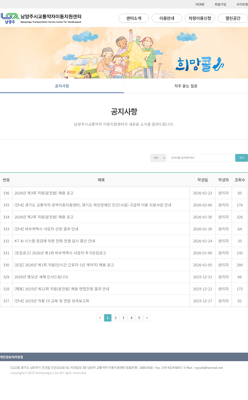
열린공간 (232, 18)
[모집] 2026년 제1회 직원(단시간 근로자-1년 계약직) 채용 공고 (64, 264)
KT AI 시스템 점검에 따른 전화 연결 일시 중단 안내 (54, 240)
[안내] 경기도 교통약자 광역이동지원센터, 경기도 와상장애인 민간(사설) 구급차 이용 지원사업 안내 (92, 204)
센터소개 (133, 18)
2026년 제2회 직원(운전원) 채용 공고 (44, 216)
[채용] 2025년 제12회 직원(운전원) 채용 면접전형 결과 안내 (61, 288)
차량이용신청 (200, 18)
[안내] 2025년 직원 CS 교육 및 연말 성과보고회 (51, 300)
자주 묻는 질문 (186, 85)
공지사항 (62, 85)
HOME (200, 4)
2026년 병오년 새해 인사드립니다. (41, 276)
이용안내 (166, 18)
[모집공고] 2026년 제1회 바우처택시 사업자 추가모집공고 (60, 252)
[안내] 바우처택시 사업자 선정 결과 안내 (46, 228)
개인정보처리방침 (11, 357)
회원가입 (220, 4)
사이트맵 (242, 4)
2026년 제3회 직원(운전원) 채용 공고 (44, 192)
